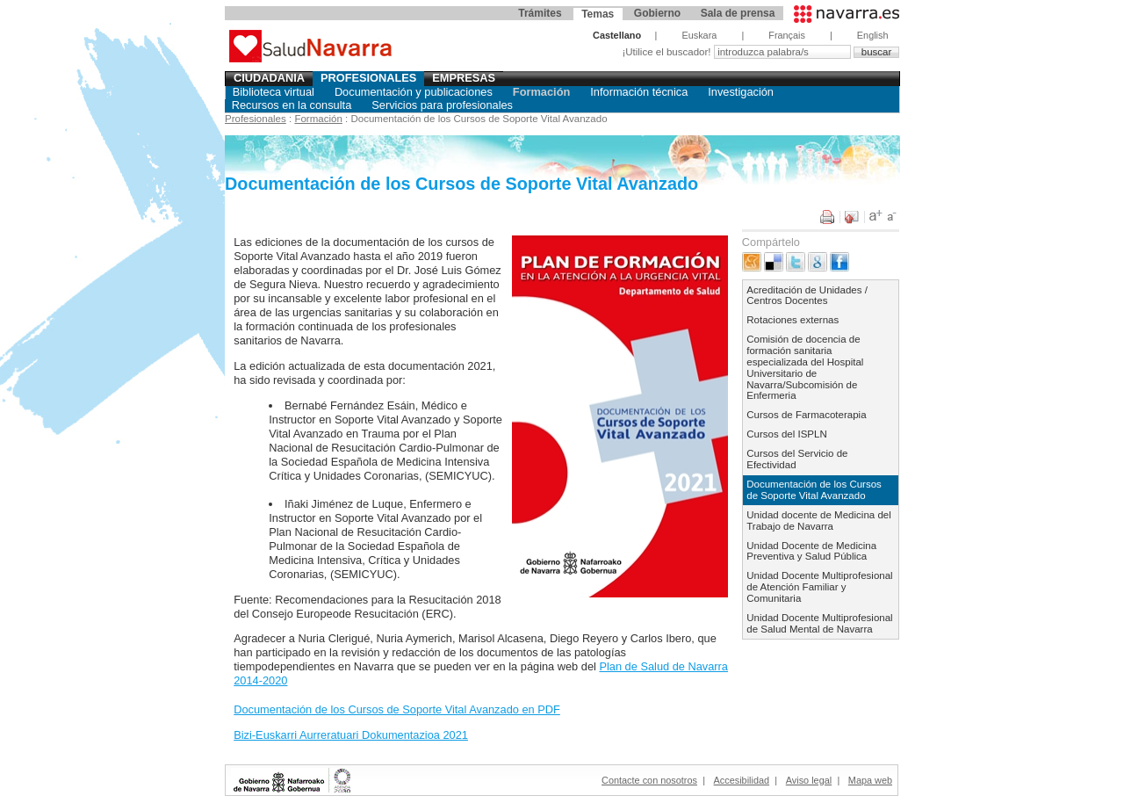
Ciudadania (269, 77)
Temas (597, 14)
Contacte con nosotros (649, 780)
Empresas (463, 77)
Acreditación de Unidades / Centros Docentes (807, 296)
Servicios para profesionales (442, 105)
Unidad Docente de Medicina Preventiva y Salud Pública (811, 551)
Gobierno (657, 13)
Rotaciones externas (792, 320)
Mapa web (870, 780)
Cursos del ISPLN (786, 434)
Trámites (539, 13)
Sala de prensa (738, 13)
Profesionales (369, 77)
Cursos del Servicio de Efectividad (796, 459)
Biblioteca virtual (273, 91)
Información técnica (639, 91)
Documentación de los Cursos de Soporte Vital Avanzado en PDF (397, 709)
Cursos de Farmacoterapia (806, 414)
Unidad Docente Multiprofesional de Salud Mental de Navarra (819, 623)
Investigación (741, 91)
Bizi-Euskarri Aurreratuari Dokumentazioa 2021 (351, 735)
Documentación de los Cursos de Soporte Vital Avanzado (814, 490)
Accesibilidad (741, 780)
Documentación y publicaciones (414, 91)
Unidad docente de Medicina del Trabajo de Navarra (818, 521)
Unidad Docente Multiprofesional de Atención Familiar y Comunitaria (819, 587)
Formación (541, 91)
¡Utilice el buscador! (667, 52)
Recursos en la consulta (292, 105)
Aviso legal (809, 780)
